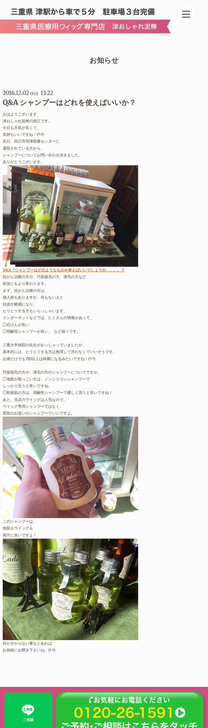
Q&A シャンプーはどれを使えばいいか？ (69, 102)
